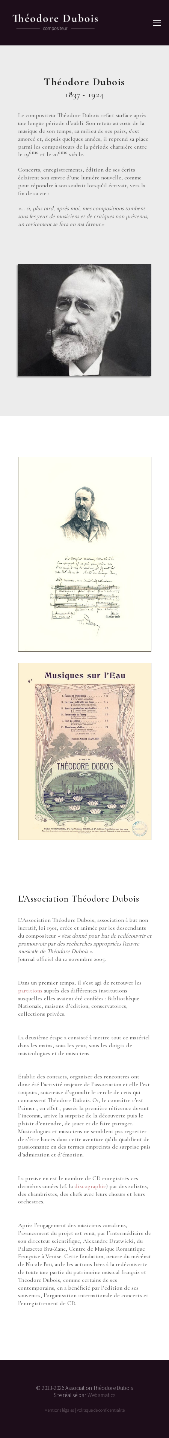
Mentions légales (59, 1410)
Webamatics (101, 1395)
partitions (30, 990)
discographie (90, 1186)
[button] (157, 23)
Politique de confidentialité (101, 1410)
